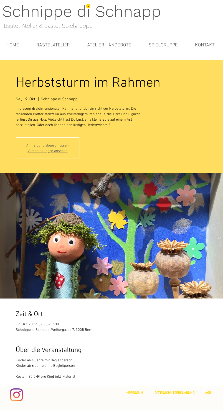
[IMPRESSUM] (134, 392)
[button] (53, 45)
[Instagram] (16, 394)
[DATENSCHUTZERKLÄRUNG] (174, 392)
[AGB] (208, 392)
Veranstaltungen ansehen (48, 151)
